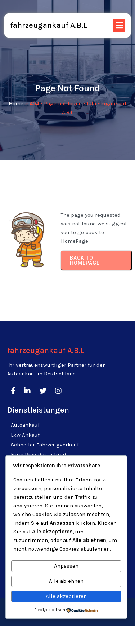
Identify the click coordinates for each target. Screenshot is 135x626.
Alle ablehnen (66, 581)
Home (16, 103)
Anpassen (66, 566)
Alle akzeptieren (66, 596)
